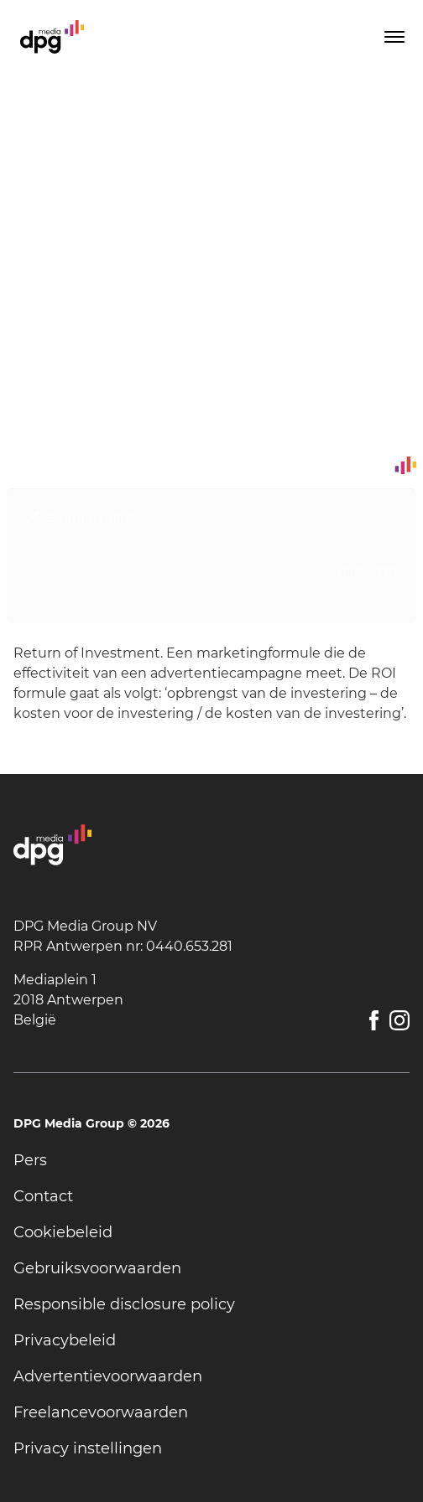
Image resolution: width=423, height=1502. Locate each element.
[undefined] (211, 1160)
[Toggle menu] (393, 37)
